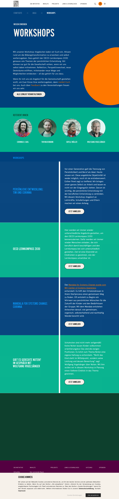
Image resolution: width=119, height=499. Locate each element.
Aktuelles (17, 472)
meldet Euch (51, 82)
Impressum (22, 491)
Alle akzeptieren (93, 495)
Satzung (89, 467)
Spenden (83, 4)
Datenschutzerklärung (86, 488)
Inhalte (46, 4)
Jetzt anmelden (91, 211)
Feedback (22, 85)
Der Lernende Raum (37, 472)
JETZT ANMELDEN (91, 324)
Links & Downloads (69, 4)
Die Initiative (35, 4)
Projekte (55, 4)
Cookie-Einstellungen (74, 495)
